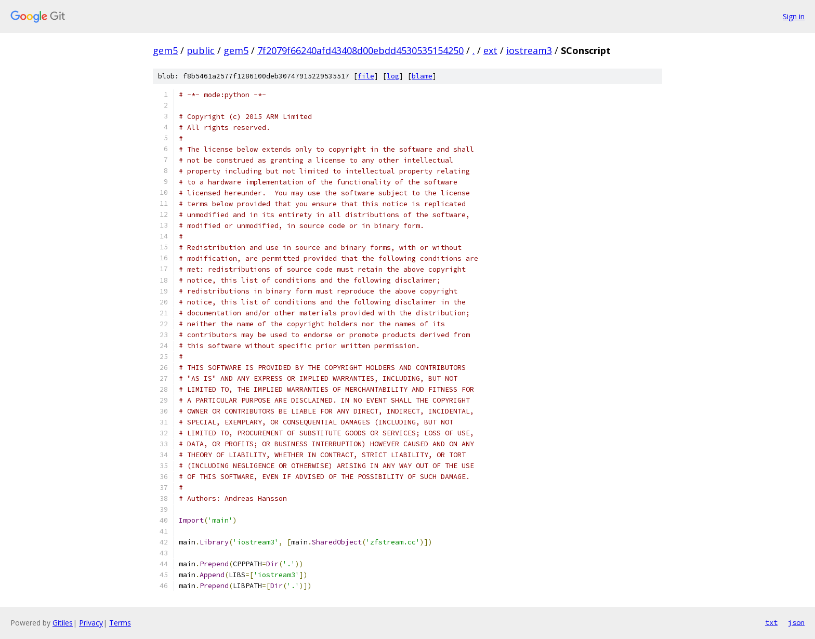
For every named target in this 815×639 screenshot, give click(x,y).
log (393, 76)
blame (422, 76)
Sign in (794, 16)
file (366, 76)
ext (490, 50)
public (201, 50)
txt (771, 622)
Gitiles (62, 623)
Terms (120, 623)
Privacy (91, 623)
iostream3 (529, 50)
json (796, 622)
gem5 (165, 50)
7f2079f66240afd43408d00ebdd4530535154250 (360, 50)
